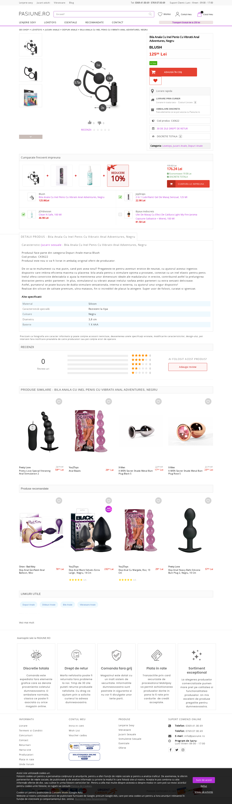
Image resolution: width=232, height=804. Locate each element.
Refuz (204, 786)
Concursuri (26, 735)
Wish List (74, 730)
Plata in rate (26, 759)
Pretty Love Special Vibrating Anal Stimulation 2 (35, 472)
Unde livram (26, 764)
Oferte (122, 747)
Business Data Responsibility (91, 799)
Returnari (25, 745)
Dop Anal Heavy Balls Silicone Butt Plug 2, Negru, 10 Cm (184, 572)
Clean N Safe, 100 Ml (50, 214)
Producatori (26, 754)
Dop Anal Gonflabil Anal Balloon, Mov (32, 572)
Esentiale (71, 22)
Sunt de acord (204, 780)
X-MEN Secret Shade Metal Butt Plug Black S (136, 472)
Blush (155, 47)
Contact (117, 22)
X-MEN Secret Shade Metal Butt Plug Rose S (185, 472)
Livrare (23, 725)
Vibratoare (125, 729)
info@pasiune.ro (194, 736)
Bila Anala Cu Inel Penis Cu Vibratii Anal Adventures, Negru (114, 30)
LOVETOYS (50, 22)
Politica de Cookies (81, 786)
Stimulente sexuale (130, 738)
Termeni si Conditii (31, 730)
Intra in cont (76, 725)
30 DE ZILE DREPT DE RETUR (172, 128)
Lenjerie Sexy (27, 22)
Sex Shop (24, 30)
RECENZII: (86, 129)
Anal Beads (75, 471)
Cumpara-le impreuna (191, 184)
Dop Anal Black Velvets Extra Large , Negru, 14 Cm (84, 572)
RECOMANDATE (94, 22)
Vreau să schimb (204, 792)
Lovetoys (37, 30)
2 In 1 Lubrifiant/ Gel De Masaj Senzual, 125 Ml (161, 197)
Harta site (25, 750)
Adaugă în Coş (173, 72)
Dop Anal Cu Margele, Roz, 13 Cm (134, 572)
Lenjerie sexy (126, 725)
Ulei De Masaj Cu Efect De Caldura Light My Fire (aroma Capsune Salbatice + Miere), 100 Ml (166, 216)
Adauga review (187, 366)
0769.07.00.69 (158, 3)
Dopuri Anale (69, 30)
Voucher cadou (78, 735)
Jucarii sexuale (51, 245)
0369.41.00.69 (142, 3)
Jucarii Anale (52, 30)
